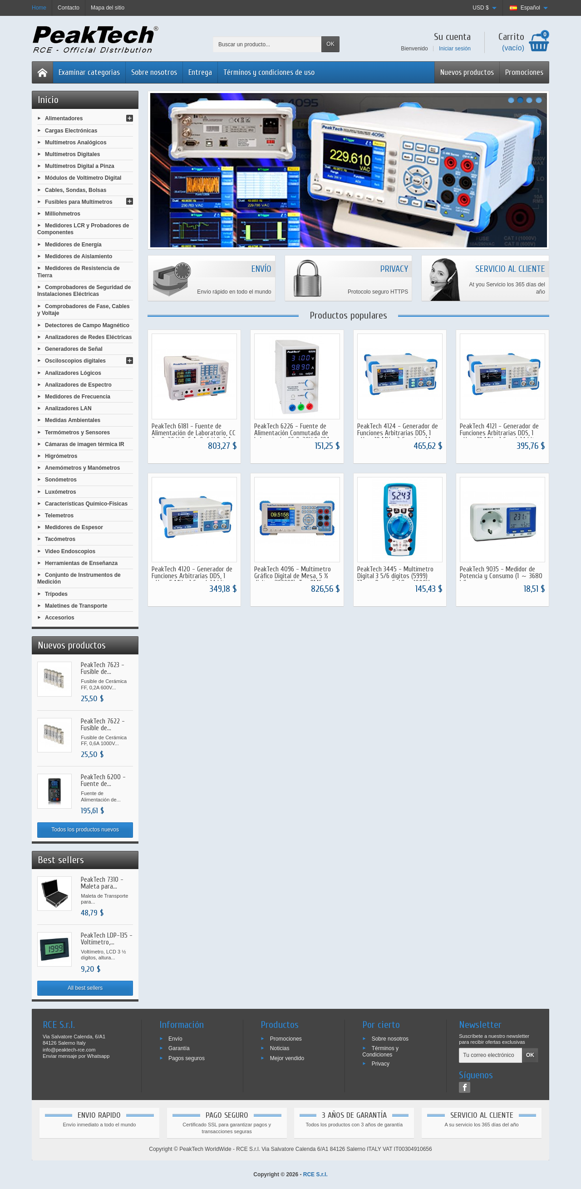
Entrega (200, 72)
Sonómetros (61, 480)
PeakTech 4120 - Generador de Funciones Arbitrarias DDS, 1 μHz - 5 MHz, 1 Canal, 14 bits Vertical (192, 579)
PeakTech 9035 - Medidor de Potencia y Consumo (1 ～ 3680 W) (501, 576)
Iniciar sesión (455, 48)
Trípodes (56, 593)
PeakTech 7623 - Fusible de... (102, 668)
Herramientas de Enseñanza (81, 563)
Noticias (280, 1048)
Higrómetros (61, 456)
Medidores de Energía (73, 244)
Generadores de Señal (74, 349)
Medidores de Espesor (74, 527)
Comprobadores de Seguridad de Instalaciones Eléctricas (84, 291)
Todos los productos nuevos (85, 829)
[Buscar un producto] (267, 44)
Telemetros (59, 515)
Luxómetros (60, 491)
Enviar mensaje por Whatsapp (76, 1056)
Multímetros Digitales (72, 154)
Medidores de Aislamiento (78, 256)
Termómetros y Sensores (77, 432)
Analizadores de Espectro (78, 384)
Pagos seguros (186, 1058)
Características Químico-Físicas (86, 503)
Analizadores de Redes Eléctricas (88, 337)
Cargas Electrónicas (71, 130)
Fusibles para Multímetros (79, 201)
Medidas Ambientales (72, 420)
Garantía (179, 1048)
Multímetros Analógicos (76, 142)
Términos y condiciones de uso (269, 72)
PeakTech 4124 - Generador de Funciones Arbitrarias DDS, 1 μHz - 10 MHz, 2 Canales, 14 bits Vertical (397, 437)
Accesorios (59, 617)
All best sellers (85, 988)
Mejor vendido (287, 1058)
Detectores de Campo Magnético (87, 325)
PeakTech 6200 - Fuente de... (103, 780)
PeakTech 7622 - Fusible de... (103, 724)
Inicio (48, 100)
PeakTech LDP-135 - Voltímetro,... (107, 939)
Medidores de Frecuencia (77, 396)
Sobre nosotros (154, 72)
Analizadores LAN (68, 408)
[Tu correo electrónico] (490, 1055)
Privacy (380, 1064)
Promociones (524, 72)
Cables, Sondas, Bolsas (75, 190)
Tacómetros (60, 539)
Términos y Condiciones (380, 1051)
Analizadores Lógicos (73, 372)
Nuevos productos (467, 72)
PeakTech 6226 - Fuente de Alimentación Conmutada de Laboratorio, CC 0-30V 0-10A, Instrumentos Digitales (292, 437)
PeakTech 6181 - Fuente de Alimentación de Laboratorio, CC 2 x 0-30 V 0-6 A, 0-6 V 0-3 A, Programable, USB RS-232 (194, 437)
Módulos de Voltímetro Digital (83, 178)
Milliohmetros (62, 214)
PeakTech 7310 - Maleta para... (102, 883)
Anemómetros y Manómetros (82, 468)
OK (330, 44)
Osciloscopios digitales (75, 361)
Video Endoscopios (70, 551)
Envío (175, 1038)
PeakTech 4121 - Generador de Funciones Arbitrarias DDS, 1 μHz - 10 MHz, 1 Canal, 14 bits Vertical (499, 437)
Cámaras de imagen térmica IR (84, 444)
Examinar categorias (89, 72)
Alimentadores (64, 118)
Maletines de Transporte (76, 606)
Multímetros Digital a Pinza (79, 166)
